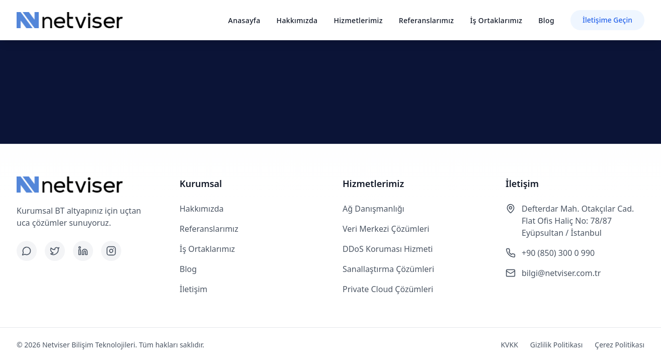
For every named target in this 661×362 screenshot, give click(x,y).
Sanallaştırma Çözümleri (388, 269)
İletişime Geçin (607, 20)
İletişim (193, 289)
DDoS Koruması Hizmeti (388, 248)
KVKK (509, 344)
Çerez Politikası (619, 344)
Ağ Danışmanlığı (373, 208)
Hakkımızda (297, 20)
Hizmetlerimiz (358, 20)
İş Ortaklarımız (496, 20)
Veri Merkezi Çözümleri (386, 228)
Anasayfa (244, 20)
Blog (546, 20)
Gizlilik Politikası (556, 344)
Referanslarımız (426, 20)
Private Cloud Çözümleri (388, 289)
